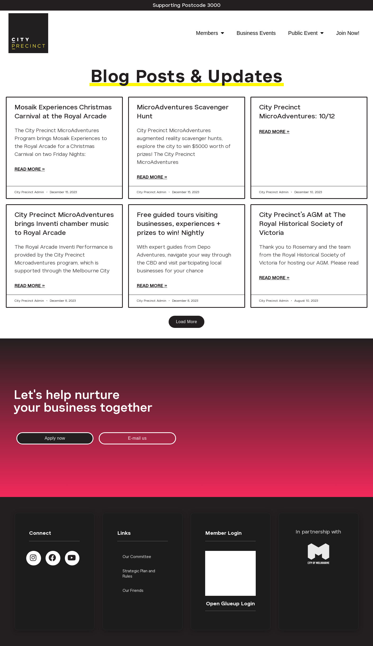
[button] (186, 322)
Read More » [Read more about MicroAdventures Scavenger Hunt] (152, 177)
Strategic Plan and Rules (139, 574)
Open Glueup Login (230, 603)
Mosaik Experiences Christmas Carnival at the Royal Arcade (63, 111)
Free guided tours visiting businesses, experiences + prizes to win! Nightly (179, 223)
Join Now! (347, 33)
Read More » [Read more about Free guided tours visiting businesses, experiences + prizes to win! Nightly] (152, 286)
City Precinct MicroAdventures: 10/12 (297, 111)
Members (210, 33)
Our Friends (133, 590)
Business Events (256, 33)
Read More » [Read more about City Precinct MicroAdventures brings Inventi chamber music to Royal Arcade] (30, 286)
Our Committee (137, 556)
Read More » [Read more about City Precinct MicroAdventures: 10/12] (274, 131)
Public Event (306, 33)
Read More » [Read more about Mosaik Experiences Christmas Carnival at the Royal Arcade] (30, 169)
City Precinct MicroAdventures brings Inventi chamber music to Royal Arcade (64, 223)
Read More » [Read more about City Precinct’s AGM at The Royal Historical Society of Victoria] (274, 278)
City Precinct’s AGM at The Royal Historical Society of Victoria (302, 223)
